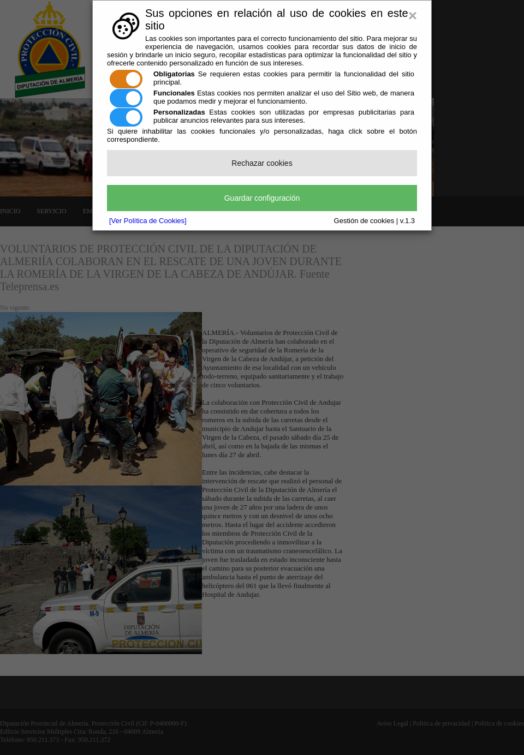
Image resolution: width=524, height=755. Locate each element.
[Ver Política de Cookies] (148, 221)
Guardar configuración (262, 198)
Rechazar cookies (261, 163)
